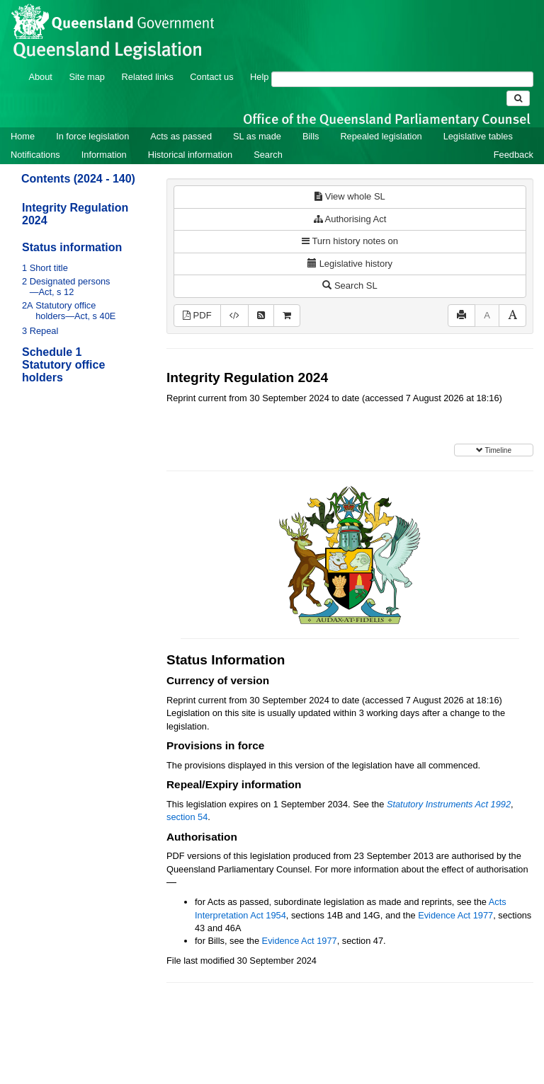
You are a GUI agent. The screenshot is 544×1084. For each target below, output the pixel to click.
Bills (310, 136)
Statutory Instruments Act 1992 (449, 804)
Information (104, 154)
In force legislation (92, 136)
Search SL (349, 285)
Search (268, 154)
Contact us (211, 76)
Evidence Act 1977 (455, 915)
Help (259, 76)
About (40, 76)
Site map (87, 76)
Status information (72, 247)
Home (23, 136)
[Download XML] (234, 316)
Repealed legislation (380, 136)
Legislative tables (478, 136)
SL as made (257, 136)
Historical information (190, 154)
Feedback (513, 154)
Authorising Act (350, 219)
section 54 (187, 817)
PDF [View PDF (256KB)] (197, 315)
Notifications (35, 154)
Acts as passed (181, 136)
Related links (148, 76)
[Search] (402, 79)
